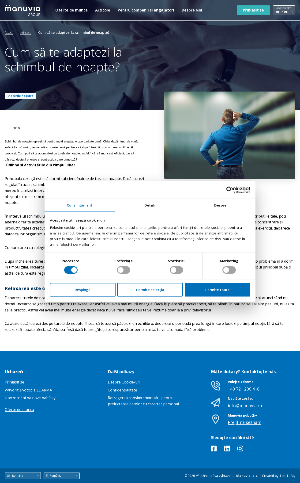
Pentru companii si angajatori (146, 10)
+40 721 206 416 (243, 389)
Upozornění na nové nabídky (30, 397)
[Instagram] (240, 449)
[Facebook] (214, 449)
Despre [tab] (220, 205)
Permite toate (217, 289)
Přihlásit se (253, 10)
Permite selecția (150, 289)
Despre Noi (192, 10)
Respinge (82, 289)
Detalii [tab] (150, 205)
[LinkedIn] (227, 449)
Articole (102, 10)
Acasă (9, 32)
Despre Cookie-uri (124, 382)
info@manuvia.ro (245, 405)
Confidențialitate (122, 390)
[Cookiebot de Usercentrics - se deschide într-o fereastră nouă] (229, 189)
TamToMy (287, 475)
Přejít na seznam (244, 422)
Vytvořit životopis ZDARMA (28, 390)
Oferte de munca (71, 10)
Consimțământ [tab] (79, 205)
